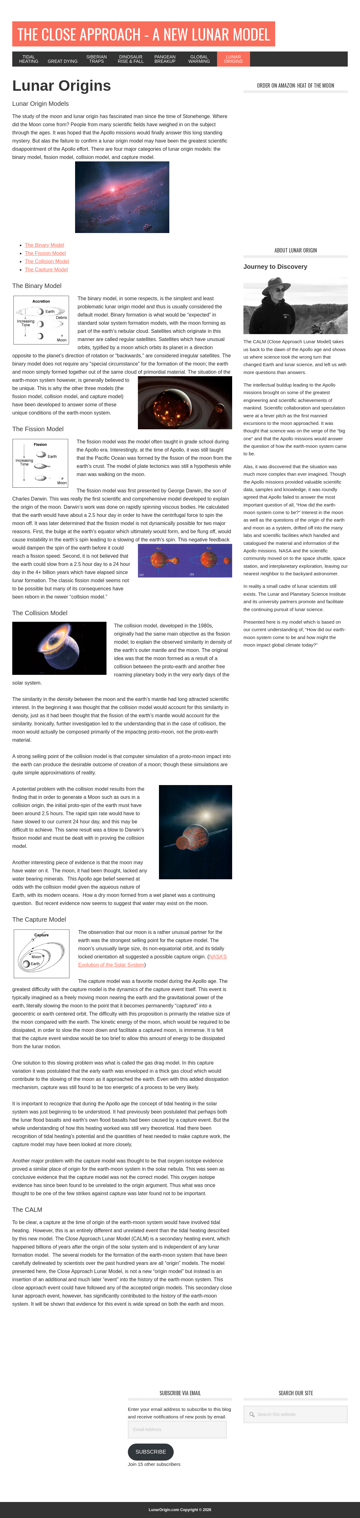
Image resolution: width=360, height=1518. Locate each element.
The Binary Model (44, 245)
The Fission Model (45, 253)
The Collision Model (47, 261)
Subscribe (150, 1452)
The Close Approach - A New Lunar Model (143, 34)
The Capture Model (46, 269)
